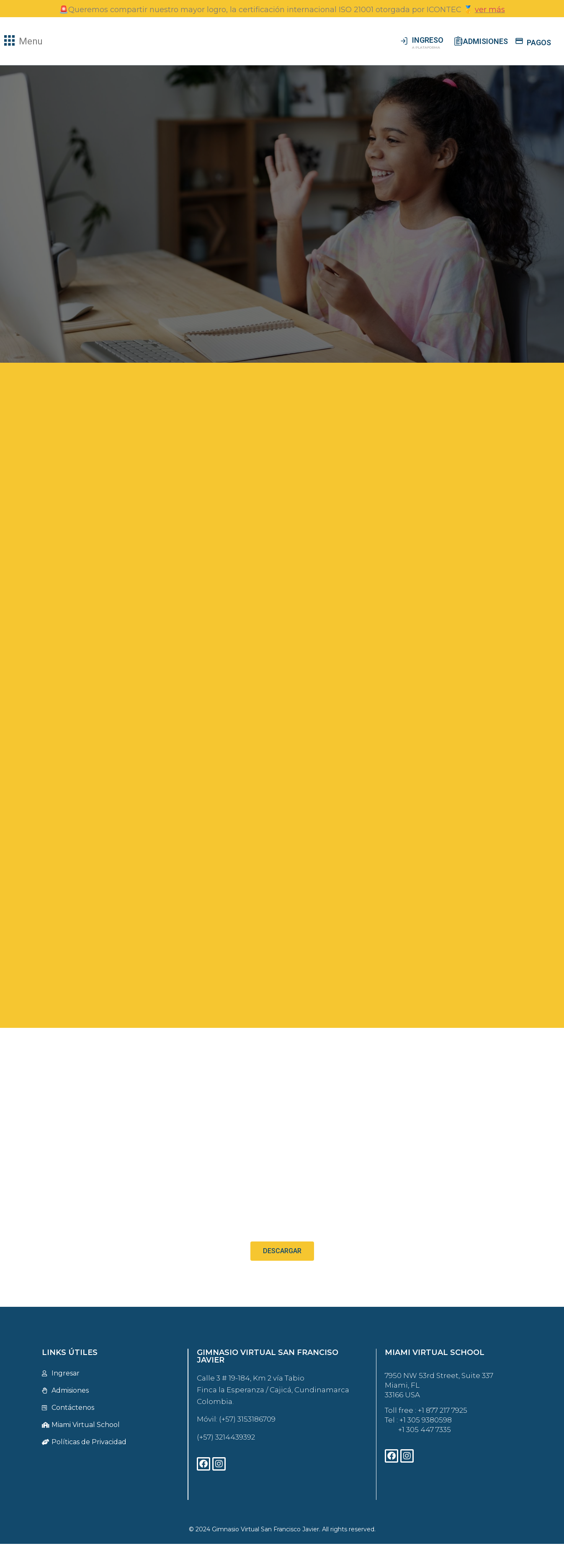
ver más (490, 9)
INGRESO (427, 40)
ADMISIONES (485, 41)
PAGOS (539, 42)
